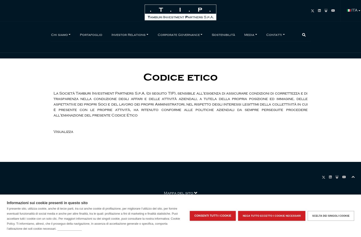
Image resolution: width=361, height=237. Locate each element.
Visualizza (63, 132)
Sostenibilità (223, 35)
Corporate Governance (179, 35)
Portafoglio (91, 35)
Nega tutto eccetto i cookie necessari (272, 215)
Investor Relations (128, 35)
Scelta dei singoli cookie (331, 215)
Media (249, 35)
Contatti (274, 35)
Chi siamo (59, 35)
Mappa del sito (180, 192)
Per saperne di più (69, 228)
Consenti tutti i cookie (212, 215)
